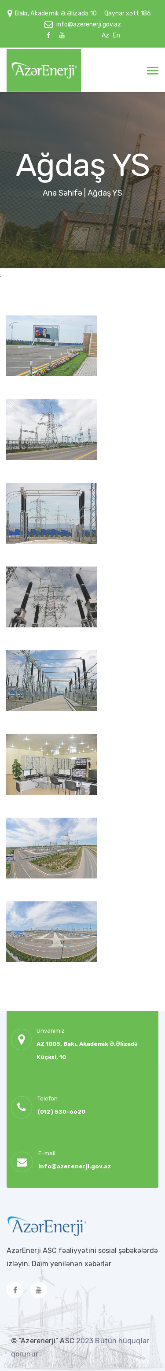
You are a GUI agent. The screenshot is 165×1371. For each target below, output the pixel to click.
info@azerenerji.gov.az (88, 24)
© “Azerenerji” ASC (43, 1341)
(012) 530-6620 (61, 1111)
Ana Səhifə (62, 193)
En (116, 35)
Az (105, 35)
